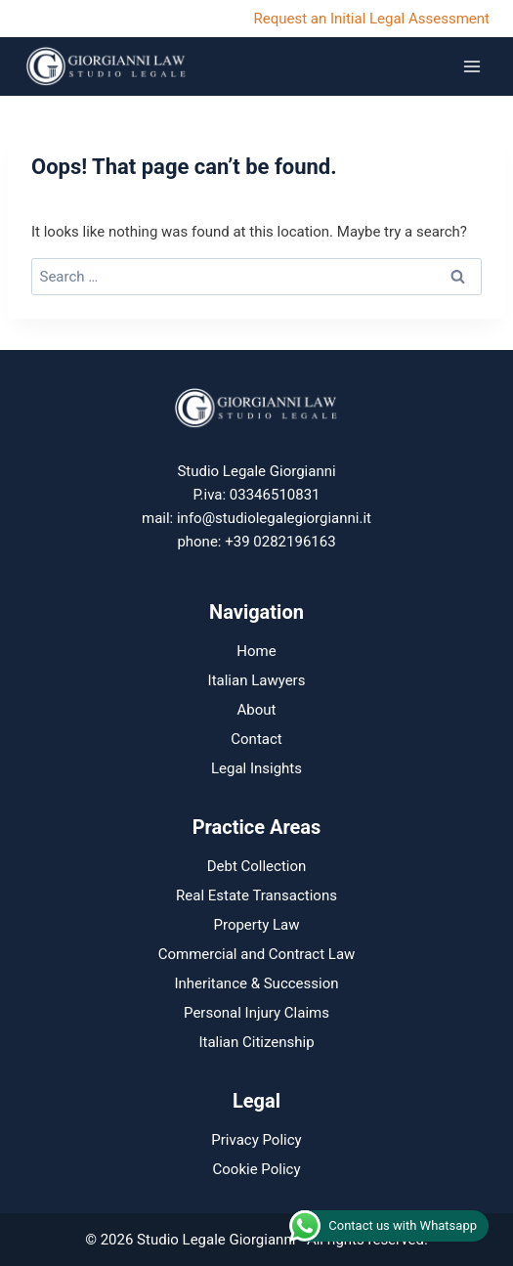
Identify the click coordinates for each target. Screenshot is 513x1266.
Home (256, 651)
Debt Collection (257, 866)
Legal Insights (256, 768)
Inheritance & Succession (256, 983)
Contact (256, 739)
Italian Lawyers (257, 680)
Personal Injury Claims (256, 1013)
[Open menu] (471, 66)
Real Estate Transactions (256, 895)
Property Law (256, 925)
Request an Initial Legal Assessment (371, 18)
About (257, 710)
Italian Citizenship (256, 1042)
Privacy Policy (256, 1140)
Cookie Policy (257, 1169)
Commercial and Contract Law (257, 954)
